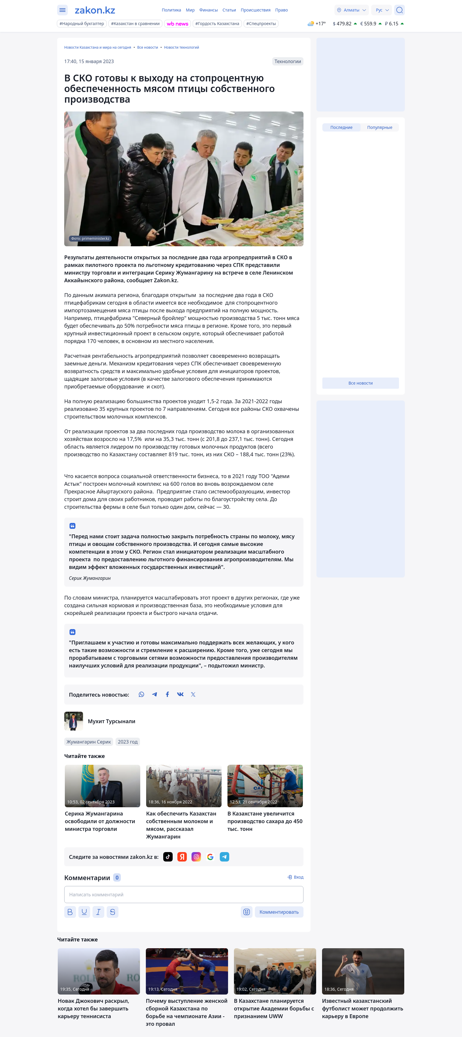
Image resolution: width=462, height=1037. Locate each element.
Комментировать (279, 912)
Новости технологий (181, 47)
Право (281, 10)
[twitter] (193, 694)
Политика (171, 10)
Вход (298, 877)
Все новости (147, 47)
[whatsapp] (141, 694)
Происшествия (255, 10)
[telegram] (154, 694)
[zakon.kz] (95, 10)
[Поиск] (399, 10)
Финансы (208, 10)
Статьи (229, 10)
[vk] (180, 694)
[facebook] (167, 694)
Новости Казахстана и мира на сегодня (97, 47)
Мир (190, 10)
